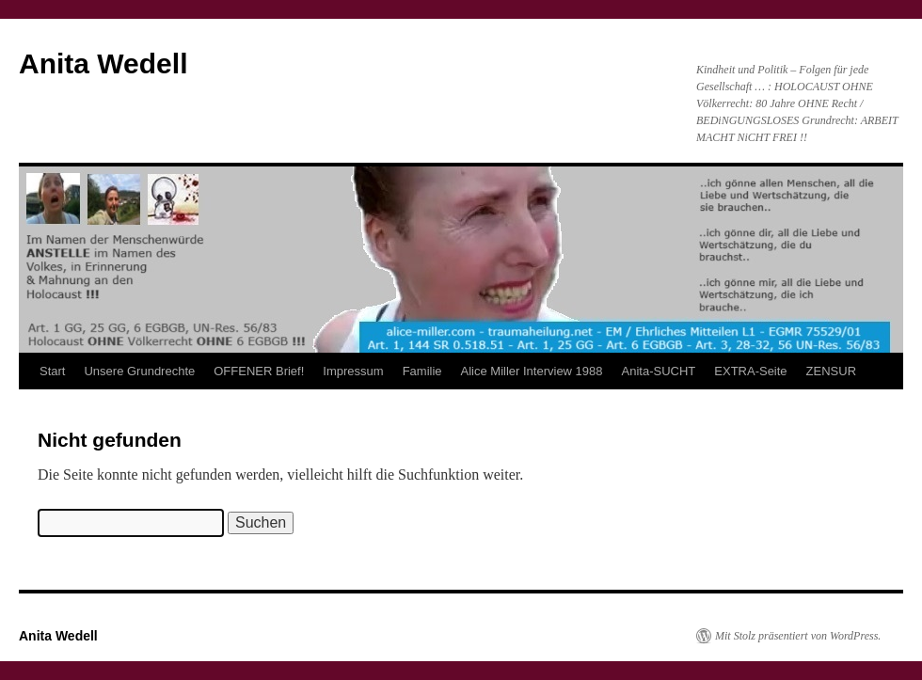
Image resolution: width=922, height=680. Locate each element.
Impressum (353, 371)
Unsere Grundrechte (139, 371)
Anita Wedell (103, 63)
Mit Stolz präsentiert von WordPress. (798, 635)
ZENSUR (831, 371)
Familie (422, 371)
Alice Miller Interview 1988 (532, 371)
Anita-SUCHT (659, 371)
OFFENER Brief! (259, 371)
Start (52, 371)
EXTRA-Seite (750, 371)
